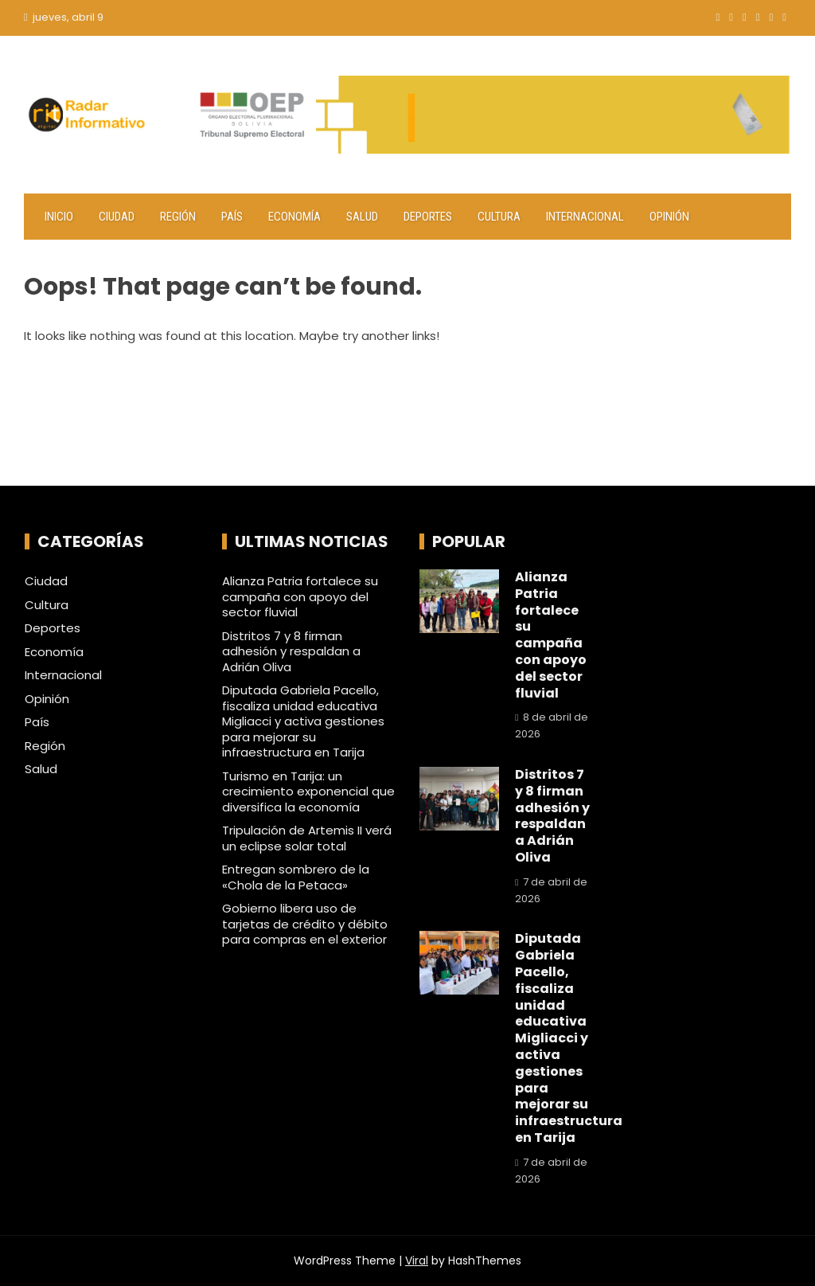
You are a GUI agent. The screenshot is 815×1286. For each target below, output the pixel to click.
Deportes (428, 216)
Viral (416, 1260)
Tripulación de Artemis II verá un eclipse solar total (307, 838)
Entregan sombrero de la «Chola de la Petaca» (295, 877)
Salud (362, 216)
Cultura (499, 216)
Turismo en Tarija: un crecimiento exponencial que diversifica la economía (308, 791)
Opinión (669, 216)
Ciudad (117, 216)
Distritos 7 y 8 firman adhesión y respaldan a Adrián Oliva (291, 651)
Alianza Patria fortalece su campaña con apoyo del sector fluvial (300, 596)
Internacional (585, 216)
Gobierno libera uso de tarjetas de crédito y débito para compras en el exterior (305, 924)
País (232, 216)
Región (178, 216)
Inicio (59, 216)
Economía (294, 216)
